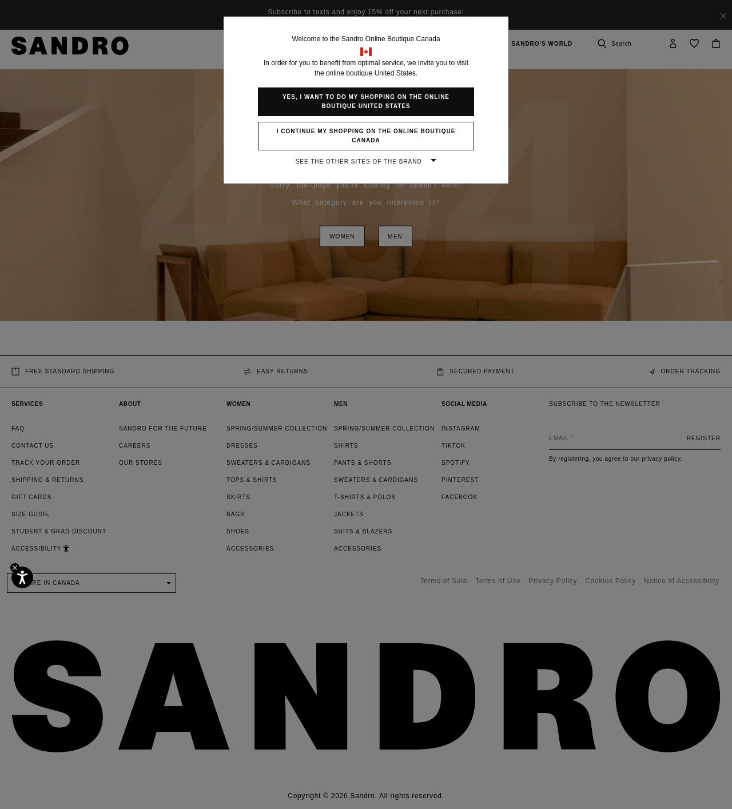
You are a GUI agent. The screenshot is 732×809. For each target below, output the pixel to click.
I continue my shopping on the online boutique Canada (366, 136)
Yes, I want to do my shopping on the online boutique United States (366, 101)
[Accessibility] (22, 577)
